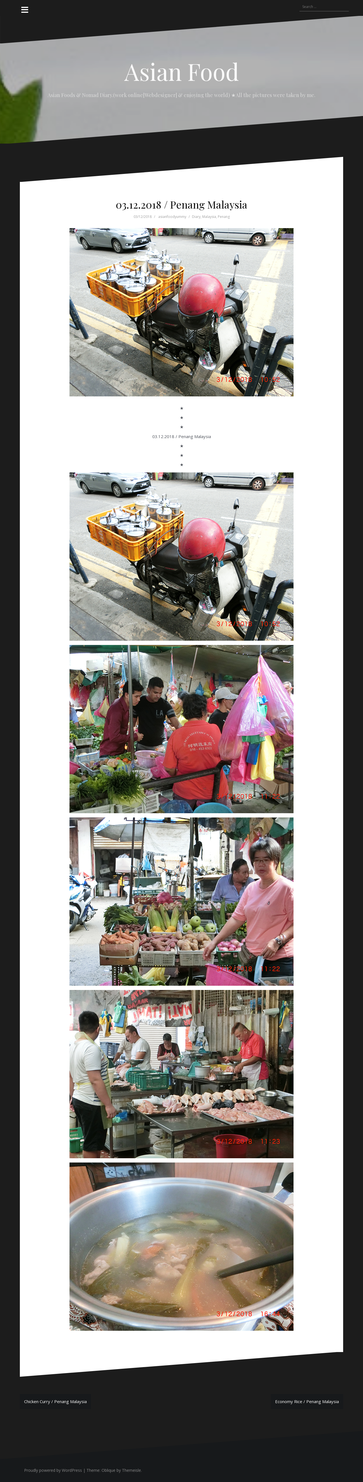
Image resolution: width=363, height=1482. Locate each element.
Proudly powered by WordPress (53, 1470)
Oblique (108, 1470)
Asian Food (181, 71)
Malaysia (209, 216)
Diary (196, 216)
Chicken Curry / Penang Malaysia (55, 1401)
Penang (224, 216)
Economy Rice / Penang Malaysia (307, 1401)
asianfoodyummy (172, 216)
